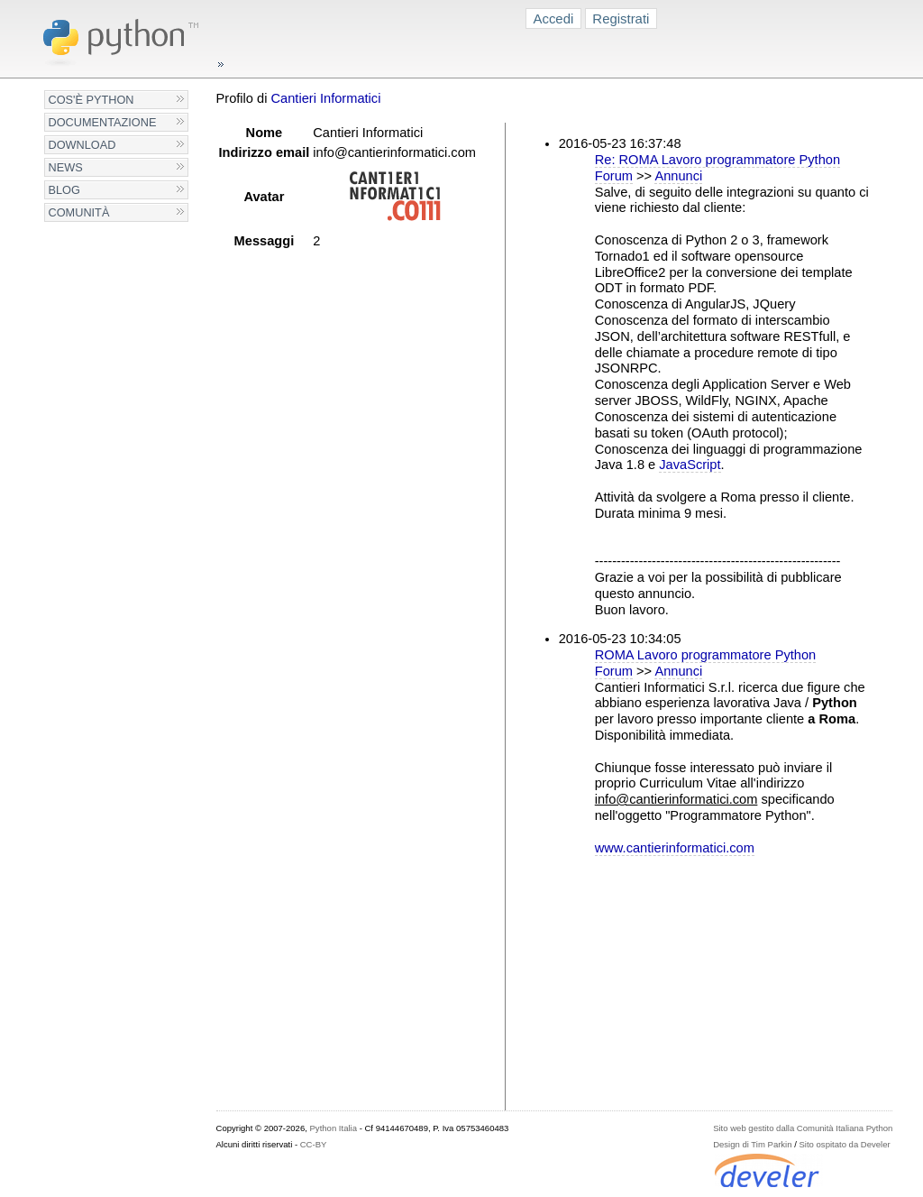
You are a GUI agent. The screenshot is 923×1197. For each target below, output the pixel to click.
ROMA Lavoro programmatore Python (705, 655)
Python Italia (333, 1128)
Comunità (79, 212)
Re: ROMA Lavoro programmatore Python (717, 159)
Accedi (554, 18)
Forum (614, 176)
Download (82, 145)
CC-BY (313, 1144)
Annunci (678, 176)
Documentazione (103, 122)
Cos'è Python (91, 99)
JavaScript (689, 464)
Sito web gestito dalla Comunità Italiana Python (802, 1128)
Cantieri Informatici (325, 98)
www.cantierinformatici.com (674, 848)
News (66, 167)
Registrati (620, 18)
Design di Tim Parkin (752, 1144)
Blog (64, 190)
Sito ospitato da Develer (845, 1144)
